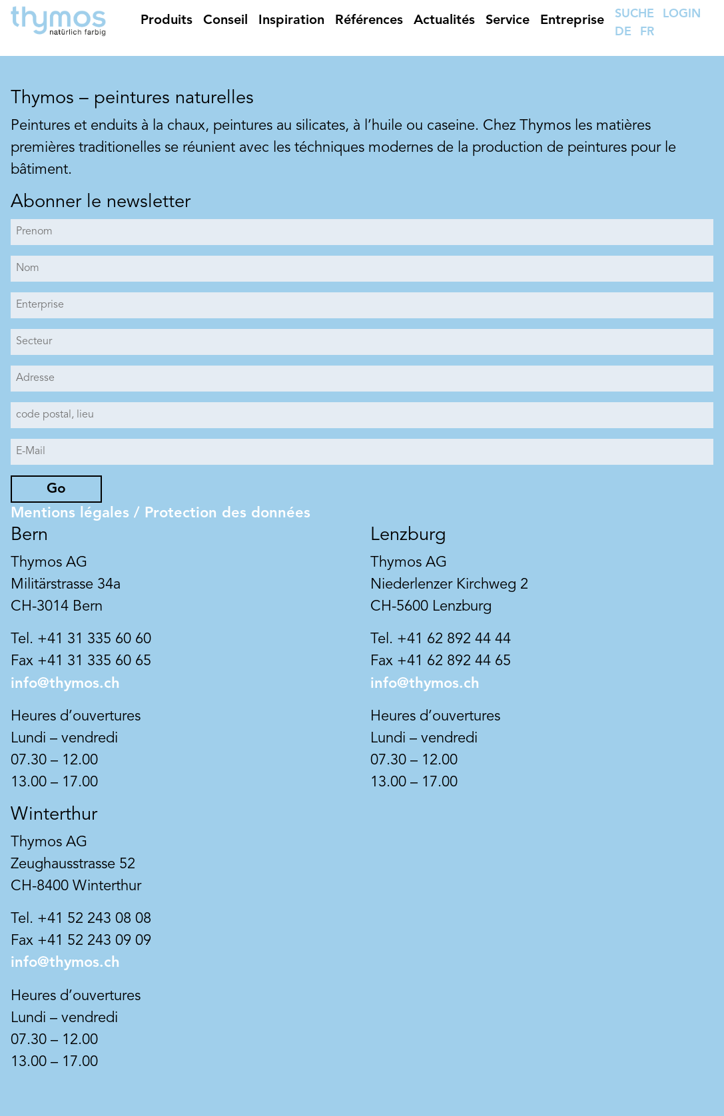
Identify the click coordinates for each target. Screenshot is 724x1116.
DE (623, 32)
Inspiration (291, 20)
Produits (166, 20)
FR (647, 32)
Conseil (225, 20)
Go (56, 489)
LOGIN (682, 14)
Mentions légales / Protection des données (160, 513)
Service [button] (508, 20)
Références (369, 20)
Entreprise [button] (572, 20)
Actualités (444, 20)
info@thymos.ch (65, 684)
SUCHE (634, 14)
